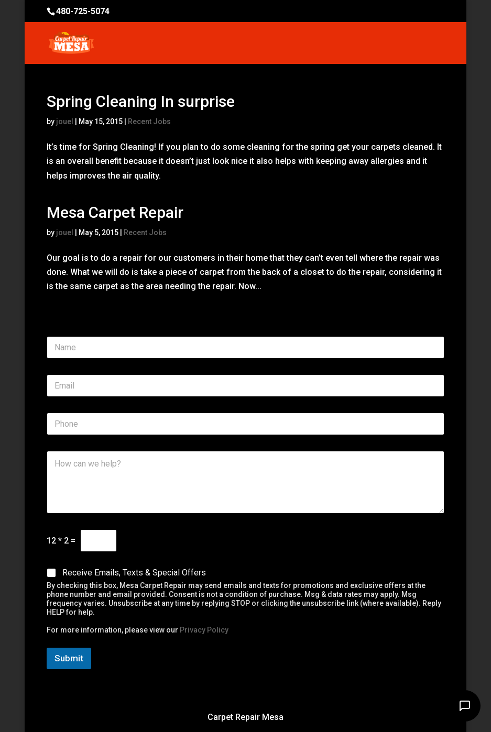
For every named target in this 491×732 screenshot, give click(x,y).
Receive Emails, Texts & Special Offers (134, 573)
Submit (68, 658)
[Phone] (245, 424)
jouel (64, 121)
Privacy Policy (204, 630)
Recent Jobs (149, 121)
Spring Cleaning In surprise (141, 101)
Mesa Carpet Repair (115, 212)
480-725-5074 (83, 11)
